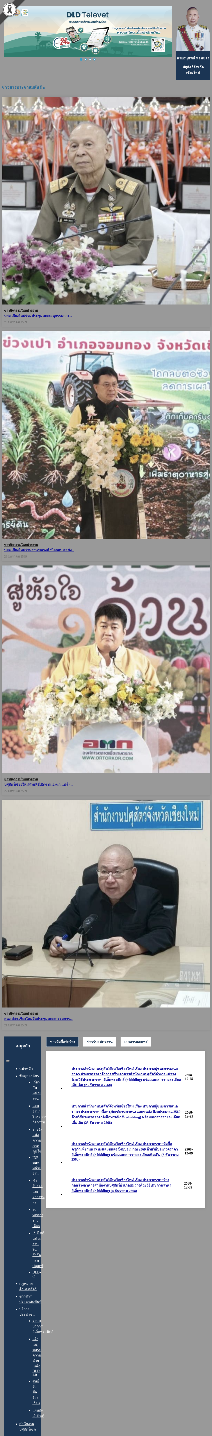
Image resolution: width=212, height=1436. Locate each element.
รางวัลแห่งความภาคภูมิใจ (37, 1140)
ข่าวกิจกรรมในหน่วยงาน (21, 310)
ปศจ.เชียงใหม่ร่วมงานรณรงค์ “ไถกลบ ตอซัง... (39, 549)
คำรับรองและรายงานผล (38, 1191)
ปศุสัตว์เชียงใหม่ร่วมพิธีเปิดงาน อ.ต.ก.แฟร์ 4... (38, 782)
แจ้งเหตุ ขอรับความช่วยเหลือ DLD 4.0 (36, 1357)
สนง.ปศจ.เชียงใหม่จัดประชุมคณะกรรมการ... (38, 1015)
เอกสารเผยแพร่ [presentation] (136, 1042)
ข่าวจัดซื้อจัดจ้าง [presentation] (62, 1042)
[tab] (62, 1042)
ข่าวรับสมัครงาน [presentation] (99, 1042)
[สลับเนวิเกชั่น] (8, 1061)
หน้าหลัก (26, 1069)
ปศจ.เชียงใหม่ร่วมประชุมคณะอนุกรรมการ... (38, 316)
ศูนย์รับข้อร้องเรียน (36, 1392)
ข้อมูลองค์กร (29, 1076)
